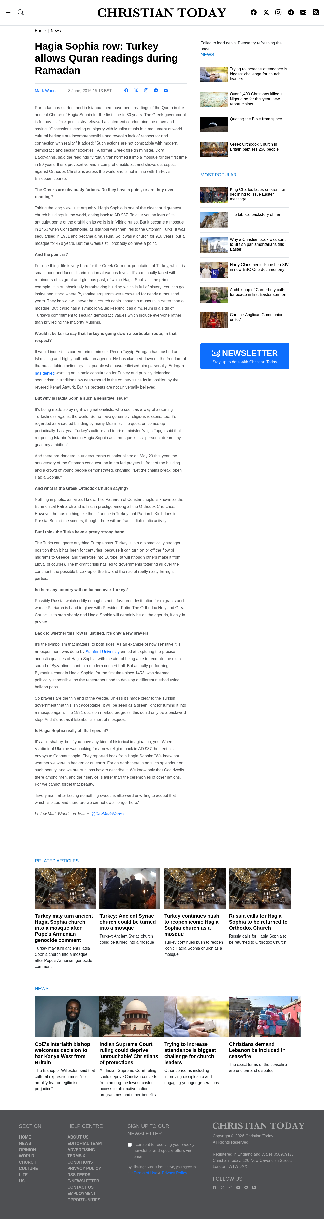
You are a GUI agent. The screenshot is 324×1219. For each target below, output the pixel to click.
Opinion (27, 1149)
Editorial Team (84, 1143)
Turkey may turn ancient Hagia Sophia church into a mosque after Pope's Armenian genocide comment (64, 928)
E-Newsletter (83, 1181)
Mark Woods (46, 91)
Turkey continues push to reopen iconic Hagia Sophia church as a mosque (191, 925)
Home (40, 31)
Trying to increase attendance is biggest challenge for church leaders (190, 1053)
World (26, 1156)
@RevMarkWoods (107, 814)
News (56, 31)
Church (27, 1162)
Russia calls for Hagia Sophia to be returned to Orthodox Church (258, 922)
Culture (28, 1168)
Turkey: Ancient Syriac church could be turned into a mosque (127, 922)
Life (23, 1174)
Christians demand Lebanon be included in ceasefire (257, 1050)
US (22, 1181)
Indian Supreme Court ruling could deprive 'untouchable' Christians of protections (128, 1053)
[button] (8, 13)
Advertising (81, 1149)
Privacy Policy (84, 1168)
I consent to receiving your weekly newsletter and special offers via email (164, 1150)
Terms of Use (145, 1173)
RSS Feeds (78, 1174)
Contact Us (80, 1187)
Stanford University (103, 651)
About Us (78, 1137)
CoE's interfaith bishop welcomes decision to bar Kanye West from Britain (62, 1053)
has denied (45, 373)
